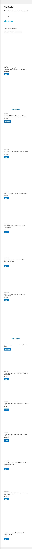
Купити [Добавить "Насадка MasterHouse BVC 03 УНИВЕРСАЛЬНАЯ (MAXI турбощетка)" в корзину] (6, 440)
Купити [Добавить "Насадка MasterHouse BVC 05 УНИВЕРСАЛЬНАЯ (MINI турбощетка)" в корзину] (6, 499)
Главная (5, 16)
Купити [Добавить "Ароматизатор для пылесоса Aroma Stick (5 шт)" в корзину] (6, 198)
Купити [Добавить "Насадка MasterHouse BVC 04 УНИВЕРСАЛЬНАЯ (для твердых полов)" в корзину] (6, 469)
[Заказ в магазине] (13, 32)
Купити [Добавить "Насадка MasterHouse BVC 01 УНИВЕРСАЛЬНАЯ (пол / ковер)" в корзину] (6, 379)
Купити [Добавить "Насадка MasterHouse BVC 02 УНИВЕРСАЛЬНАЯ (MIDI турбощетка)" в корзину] (6, 409)
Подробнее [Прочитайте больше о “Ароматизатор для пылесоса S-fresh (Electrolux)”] (7, 349)
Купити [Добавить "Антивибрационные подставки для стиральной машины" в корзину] (6, 157)
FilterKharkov (9, 7)
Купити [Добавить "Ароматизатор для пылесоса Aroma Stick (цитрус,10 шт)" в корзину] (6, 300)
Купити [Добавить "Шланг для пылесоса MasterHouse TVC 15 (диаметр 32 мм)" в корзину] (6, 539)
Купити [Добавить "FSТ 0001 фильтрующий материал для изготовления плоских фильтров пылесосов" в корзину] (6, 74)
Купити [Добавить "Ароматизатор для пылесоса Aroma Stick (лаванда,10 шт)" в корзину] (6, 231)
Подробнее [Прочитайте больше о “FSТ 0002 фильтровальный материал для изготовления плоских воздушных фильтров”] (7, 121)
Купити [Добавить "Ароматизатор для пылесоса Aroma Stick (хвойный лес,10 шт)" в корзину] (6, 266)
